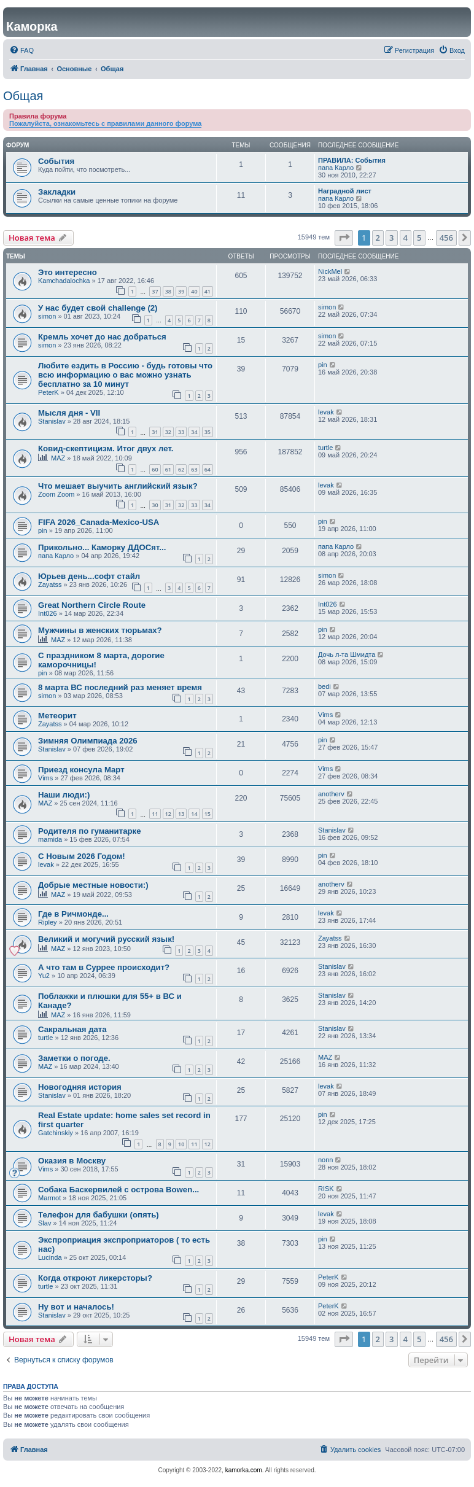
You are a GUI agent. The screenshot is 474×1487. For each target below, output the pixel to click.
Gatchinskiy (55, 1132)
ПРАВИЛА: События (352, 160)
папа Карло (336, 167)
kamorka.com (243, 1470)
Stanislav (52, 421)
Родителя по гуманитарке (89, 831)
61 (168, 469)
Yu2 (44, 975)
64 (207, 469)
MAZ (58, 458)
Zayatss (50, 584)
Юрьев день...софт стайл (89, 576)
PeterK (48, 392)
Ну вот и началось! (76, 1306)
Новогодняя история (80, 1087)
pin (322, 364)
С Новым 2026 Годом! (81, 856)
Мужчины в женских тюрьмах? (100, 630)
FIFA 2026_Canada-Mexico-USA (98, 522)
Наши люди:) (64, 794)
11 (155, 814)
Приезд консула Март (81, 769)
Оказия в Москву (72, 1160)
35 (207, 432)
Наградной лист (344, 191)
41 (207, 291)
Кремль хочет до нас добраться (102, 336)
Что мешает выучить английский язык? (118, 486)
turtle (325, 447)
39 (181, 291)
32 (168, 432)
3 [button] (391, 237)
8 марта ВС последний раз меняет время (120, 687)
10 (181, 1144)
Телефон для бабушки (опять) (98, 1214)
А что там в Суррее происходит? (103, 967)
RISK (326, 1188)
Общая (23, 96)
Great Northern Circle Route (92, 605)
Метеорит (57, 715)
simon (47, 316)
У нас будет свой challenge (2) (98, 308)
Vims (325, 714)
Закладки (57, 191)
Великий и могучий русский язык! (106, 939)
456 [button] (446, 237)
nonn (325, 1159)
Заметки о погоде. (74, 1058)
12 (168, 814)
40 (194, 291)
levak (326, 412)
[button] (344, 237)
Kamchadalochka (64, 280)
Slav (44, 1223)
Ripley (47, 922)
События (56, 161)
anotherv (331, 794)
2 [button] (378, 237)
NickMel (330, 271)
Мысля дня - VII (69, 412)
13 (181, 814)
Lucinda (50, 1257)
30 (155, 505)
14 (194, 814)
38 (168, 291)
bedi (324, 686)
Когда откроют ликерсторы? (95, 1278)
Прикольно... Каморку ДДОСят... (102, 547)
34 (194, 432)
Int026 (47, 613)
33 (181, 432)
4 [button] (405, 237)
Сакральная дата (72, 1029)
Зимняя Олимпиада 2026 (88, 740)
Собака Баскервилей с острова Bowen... (118, 1189)
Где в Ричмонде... (73, 913)
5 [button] (419, 237)
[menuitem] (21, 50)
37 (155, 291)
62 (181, 469)
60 (155, 469)
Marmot (49, 1198)
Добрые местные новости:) (93, 885)
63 (194, 469)
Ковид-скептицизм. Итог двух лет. (105, 448)
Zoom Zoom (56, 494)
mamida (50, 839)
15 (207, 814)
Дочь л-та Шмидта (346, 654)
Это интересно (67, 272)
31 (155, 432)
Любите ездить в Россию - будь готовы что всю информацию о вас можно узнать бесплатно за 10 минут (125, 375)
